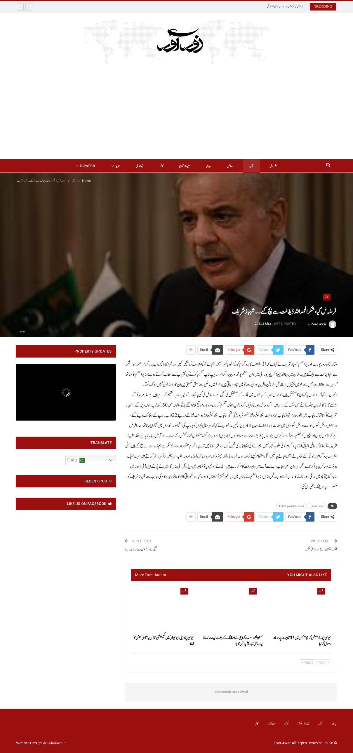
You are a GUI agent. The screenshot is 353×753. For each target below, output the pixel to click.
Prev (323, 662)
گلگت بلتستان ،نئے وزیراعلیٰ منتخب (321, 549)
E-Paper (87, 166)
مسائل (230, 166)
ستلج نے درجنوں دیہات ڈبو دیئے (141, 549)
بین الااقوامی (184, 166)
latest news (317, 506)
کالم (161, 166)
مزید (117, 166)
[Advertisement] (176, 115)
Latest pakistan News (291, 506)
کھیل (320, 723)
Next (307, 662)
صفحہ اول (273, 166)
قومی (251, 166)
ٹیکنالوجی (140, 166)
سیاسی (208, 166)
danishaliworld (54, 743)
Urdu (76, 460)
